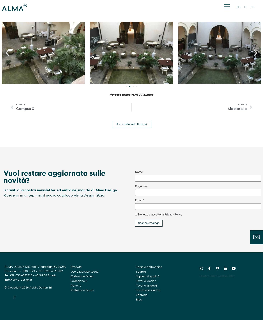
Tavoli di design (146, 281)
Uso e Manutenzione (85, 271)
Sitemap (142, 295)
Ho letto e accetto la (160, 214)
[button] (7, 53)
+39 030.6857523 (21, 275)
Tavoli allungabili (147, 285)
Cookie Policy (226, 276)
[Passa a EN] (238, 7)
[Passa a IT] (245, 7)
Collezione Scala (82, 276)
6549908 (41, 275)
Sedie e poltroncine (149, 267)
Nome (139, 172)
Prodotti (76, 267)
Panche (76, 285)
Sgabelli (141, 271)
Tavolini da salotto (148, 290)
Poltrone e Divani (82, 290)
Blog (139, 299)
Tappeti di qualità (148, 276)
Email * (139, 200)
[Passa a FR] (252, 7)
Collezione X (79, 281)
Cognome (141, 186)
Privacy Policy (173, 214)
